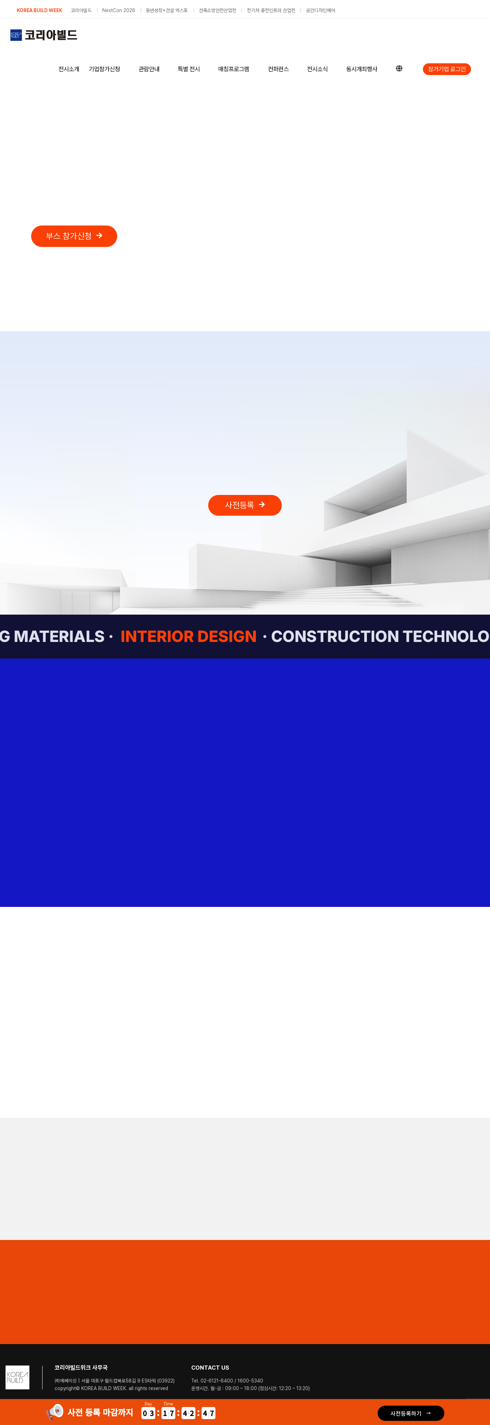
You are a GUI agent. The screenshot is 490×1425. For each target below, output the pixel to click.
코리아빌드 (81, 10)
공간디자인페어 (320, 10)
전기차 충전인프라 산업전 (271, 10)
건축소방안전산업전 (217, 10)
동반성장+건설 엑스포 (167, 10)
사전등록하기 (406, 1413)
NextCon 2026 (118, 10)
